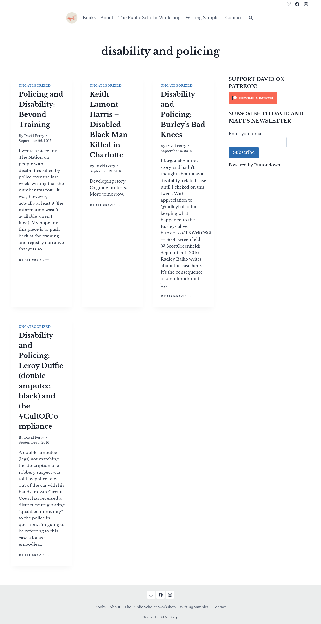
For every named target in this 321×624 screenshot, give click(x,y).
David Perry (34, 136)
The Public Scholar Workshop (149, 17)
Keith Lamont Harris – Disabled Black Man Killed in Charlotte (109, 124)
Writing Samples (203, 17)
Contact (233, 17)
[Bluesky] (289, 4)
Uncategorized (35, 85)
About (107, 17)
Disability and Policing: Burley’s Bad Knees (183, 114)
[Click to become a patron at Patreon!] (269, 98)
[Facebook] (297, 4)
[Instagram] (306, 4)
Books (89, 17)
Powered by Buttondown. (255, 165)
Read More (34, 260)
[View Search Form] (250, 17)
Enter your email (246, 133)
